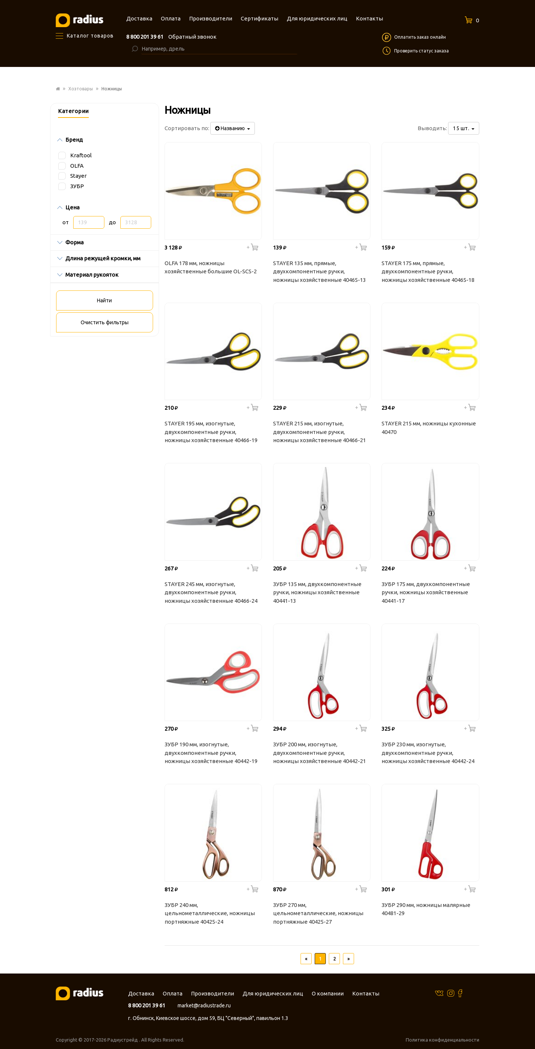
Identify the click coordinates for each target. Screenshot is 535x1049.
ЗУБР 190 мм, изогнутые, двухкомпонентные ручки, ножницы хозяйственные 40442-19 (211, 752)
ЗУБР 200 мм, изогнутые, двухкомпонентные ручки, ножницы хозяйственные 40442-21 (319, 752)
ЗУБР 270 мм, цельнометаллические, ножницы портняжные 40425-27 (318, 913)
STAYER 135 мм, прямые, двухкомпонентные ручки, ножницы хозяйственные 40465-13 (319, 271)
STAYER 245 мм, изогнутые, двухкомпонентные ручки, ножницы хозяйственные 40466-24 (211, 592)
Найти (104, 300)
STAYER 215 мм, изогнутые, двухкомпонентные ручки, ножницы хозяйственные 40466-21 (319, 431)
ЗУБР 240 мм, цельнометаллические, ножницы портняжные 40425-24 (210, 913)
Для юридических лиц (273, 993)
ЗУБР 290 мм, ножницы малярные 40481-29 (426, 909)
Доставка (141, 993)
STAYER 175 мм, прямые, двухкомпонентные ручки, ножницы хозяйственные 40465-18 (428, 271)
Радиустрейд (123, 1039)
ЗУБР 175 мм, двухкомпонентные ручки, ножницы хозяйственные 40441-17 (426, 592)
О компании (328, 993)
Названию (232, 128)
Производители (212, 993)
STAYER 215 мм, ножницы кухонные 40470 (429, 427)
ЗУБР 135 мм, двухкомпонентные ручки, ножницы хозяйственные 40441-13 (317, 592)
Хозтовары (80, 88)
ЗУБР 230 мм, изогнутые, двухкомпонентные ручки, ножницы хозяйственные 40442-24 (428, 752)
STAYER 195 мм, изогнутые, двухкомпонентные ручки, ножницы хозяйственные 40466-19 (211, 431)
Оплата (172, 993)
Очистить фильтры (105, 322)
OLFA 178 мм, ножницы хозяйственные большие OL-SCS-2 (211, 267)
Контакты (365, 993)
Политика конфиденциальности (442, 1039)
